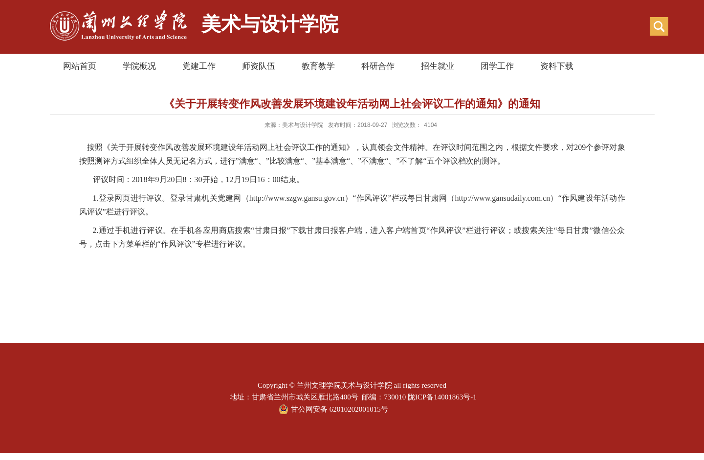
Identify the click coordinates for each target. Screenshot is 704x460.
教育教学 (318, 66)
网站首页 (79, 66)
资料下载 (556, 66)
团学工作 (497, 66)
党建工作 (199, 66)
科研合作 (378, 66)
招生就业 (437, 66)
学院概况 (139, 66)
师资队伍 (258, 66)
